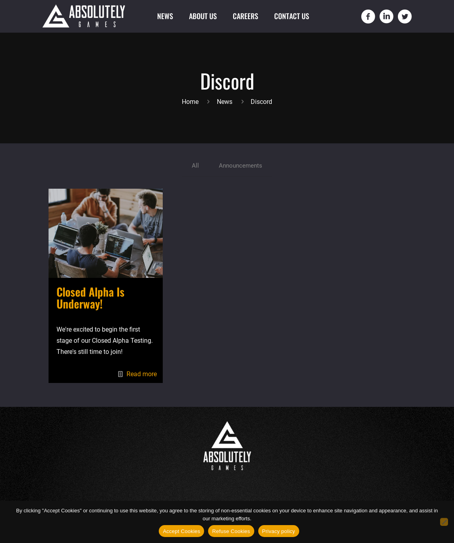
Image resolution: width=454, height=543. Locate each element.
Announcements (240, 166)
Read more (142, 375)
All (194, 166)
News (224, 101)
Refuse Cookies (231, 531)
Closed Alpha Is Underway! (91, 299)
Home (190, 101)
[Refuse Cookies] (444, 522)
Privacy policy (278, 531)
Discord (261, 101)
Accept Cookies (181, 531)
